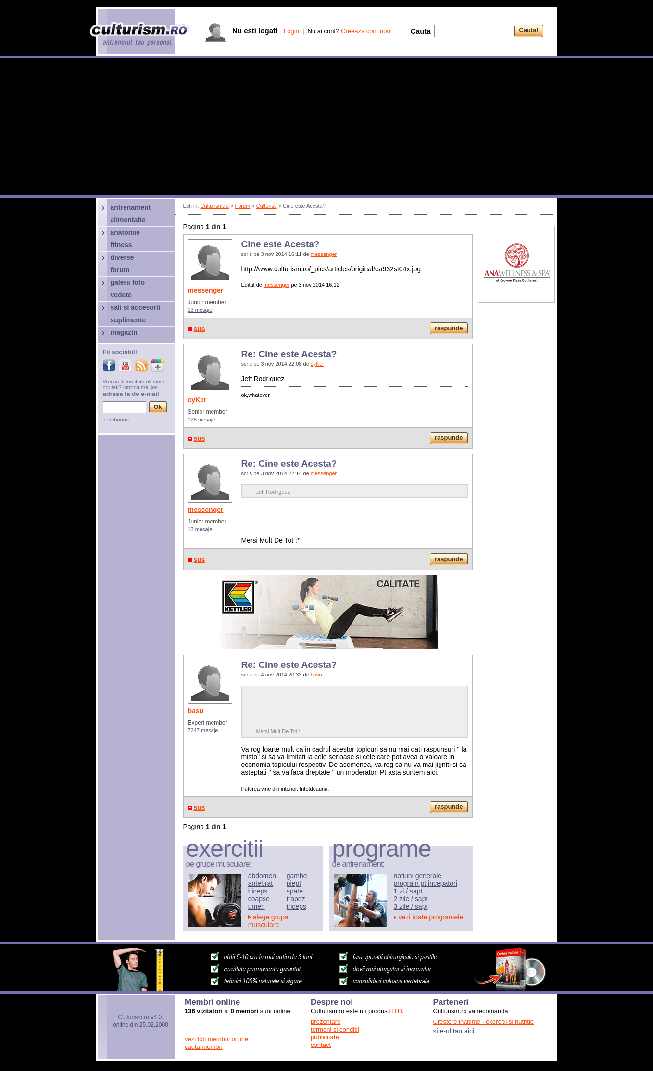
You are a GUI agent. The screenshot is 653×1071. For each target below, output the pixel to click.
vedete (121, 295)
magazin (124, 332)
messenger (206, 290)
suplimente (128, 320)
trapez (296, 899)
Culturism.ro (215, 206)
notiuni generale (418, 876)
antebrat (260, 883)
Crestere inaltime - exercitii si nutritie (483, 1021)
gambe (297, 876)
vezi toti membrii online (216, 1039)
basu (196, 710)
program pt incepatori (425, 883)
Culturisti (266, 206)
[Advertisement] (326, 128)
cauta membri (204, 1046)
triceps (296, 906)
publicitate (325, 1037)
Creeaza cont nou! (366, 31)
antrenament (131, 207)
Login (291, 31)
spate (295, 891)
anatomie (125, 232)
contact (321, 1044)
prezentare (325, 1021)
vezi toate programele (431, 917)
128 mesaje (201, 419)
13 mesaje (200, 310)
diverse (122, 257)
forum (120, 270)
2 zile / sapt (411, 899)
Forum (242, 206)
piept (294, 883)
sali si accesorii (136, 307)
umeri (256, 906)
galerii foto (128, 282)
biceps (257, 891)
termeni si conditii (335, 1029)
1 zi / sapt (408, 891)
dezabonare (117, 419)
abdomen (262, 876)
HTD (395, 1011)
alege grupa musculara (268, 921)
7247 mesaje (203, 730)
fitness (121, 245)
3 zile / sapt (411, 906)
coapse (259, 899)
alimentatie (128, 220)
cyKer (197, 400)
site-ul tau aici (454, 1031)
